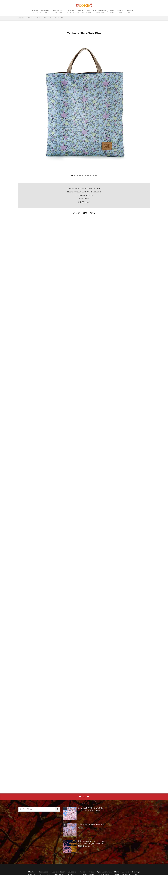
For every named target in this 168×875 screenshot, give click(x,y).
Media (80, 11)
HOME (22, 18)
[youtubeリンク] (88, 797)
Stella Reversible (41, 18)
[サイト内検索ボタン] (57, 809)
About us (120, 11)
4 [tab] (80, 175)
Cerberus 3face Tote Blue (57, 18)
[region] (84, 109)
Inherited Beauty (58, 11)
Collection (70, 11)
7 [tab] (88, 175)
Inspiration (45, 11)
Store (88, 11)
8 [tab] (90, 175)
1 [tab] (72, 175)
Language (129, 11)
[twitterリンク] (80, 797)
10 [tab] (96, 175)
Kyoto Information (99, 11)
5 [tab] (82, 175)
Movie (112, 11)
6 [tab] (85, 175)
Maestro (35, 11)
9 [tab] (93, 175)
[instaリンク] (84, 797)
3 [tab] (77, 175)
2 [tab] (74, 175)
